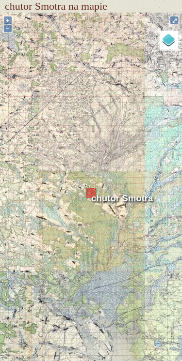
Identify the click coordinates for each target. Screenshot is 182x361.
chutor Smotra (122, 198)
